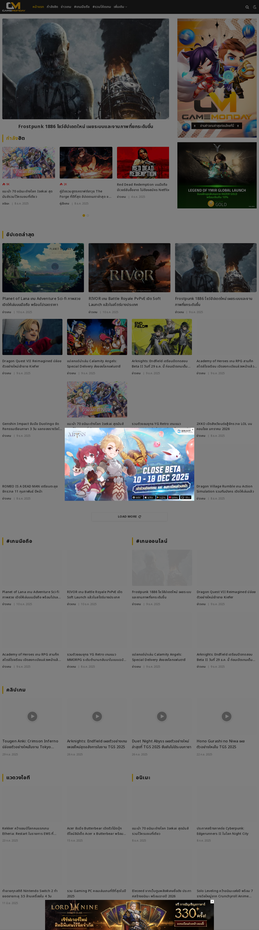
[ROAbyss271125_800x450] (129, 499)
